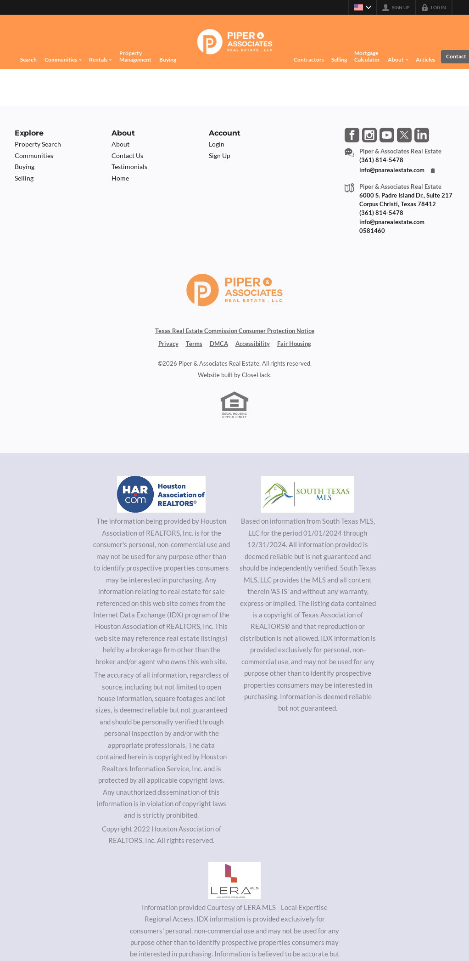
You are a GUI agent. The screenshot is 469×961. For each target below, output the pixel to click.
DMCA (219, 350)
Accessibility (252, 350)
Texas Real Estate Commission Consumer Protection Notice (234, 337)
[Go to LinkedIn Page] (421, 135)
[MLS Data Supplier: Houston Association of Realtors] (161, 501)
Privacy (168, 350)
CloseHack (256, 381)
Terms (194, 350)
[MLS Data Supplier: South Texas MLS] (308, 501)
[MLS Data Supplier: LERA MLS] (234, 887)
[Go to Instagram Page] (369, 135)
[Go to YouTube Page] (387, 135)
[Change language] (362, 7)
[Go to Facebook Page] (352, 135)
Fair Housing (294, 350)
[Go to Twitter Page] (404, 135)
